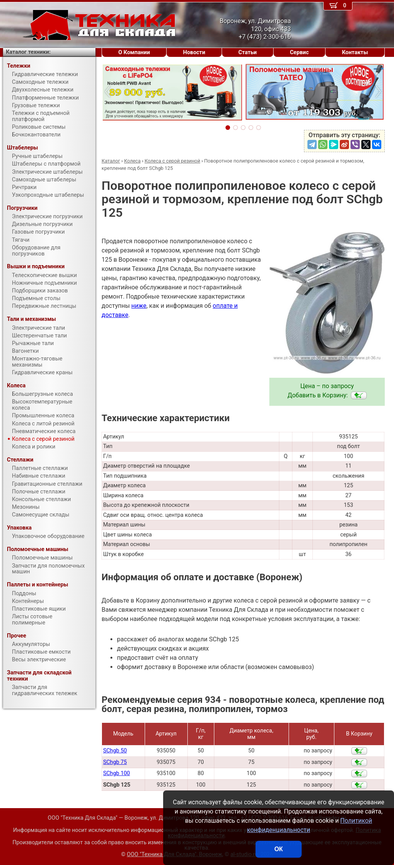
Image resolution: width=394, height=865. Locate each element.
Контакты (355, 52)
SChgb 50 (115, 750)
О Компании (134, 52)
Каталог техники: (28, 52)
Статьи (247, 52)
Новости (194, 52)
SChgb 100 (116, 773)
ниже (138, 305)
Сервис (299, 52)
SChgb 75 (115, 762)
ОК (278, 849)
